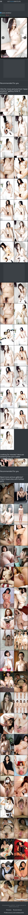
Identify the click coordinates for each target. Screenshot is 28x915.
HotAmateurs (14, 1)
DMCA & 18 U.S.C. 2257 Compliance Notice (14, 912)
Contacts (8, 910)
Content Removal (17, 910)
